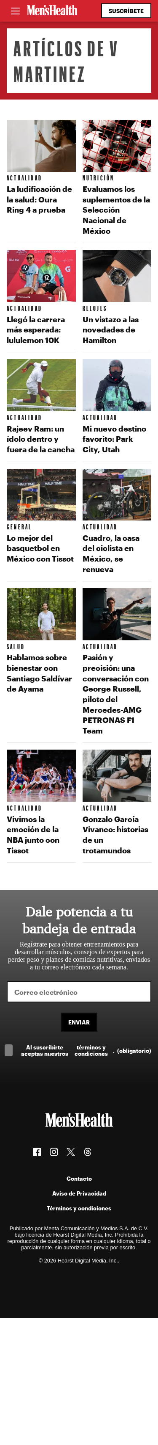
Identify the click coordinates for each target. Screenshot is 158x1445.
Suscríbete (126, 11)
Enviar (79, 1022)
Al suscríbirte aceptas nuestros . (86, 1050)
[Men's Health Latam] (52, 11)
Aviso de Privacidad (79, 1193)
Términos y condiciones (79, 1208)
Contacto (79, 1178)
